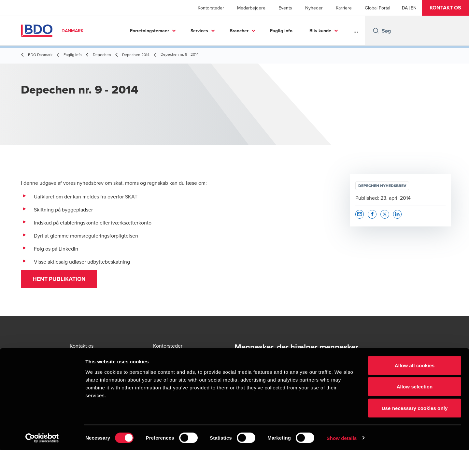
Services (199, 30)
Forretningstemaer (149, 30)
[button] (445, 8)
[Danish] (405, 8)
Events (285, 8)
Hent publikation (61, 280)
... (355, 30)
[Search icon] (376, 30)
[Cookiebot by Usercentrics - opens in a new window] (42, 437)
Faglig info (281, 30)
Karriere (344, 8)
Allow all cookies (415, 364)
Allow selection (415, 386)
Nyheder (314, 8)
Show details (342, 437)
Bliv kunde (320, 30)
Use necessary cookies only (415, 407)
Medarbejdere (251, 8)
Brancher (239, 30)
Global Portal (377, 8)
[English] (414, 8)
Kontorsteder (211, 8)
